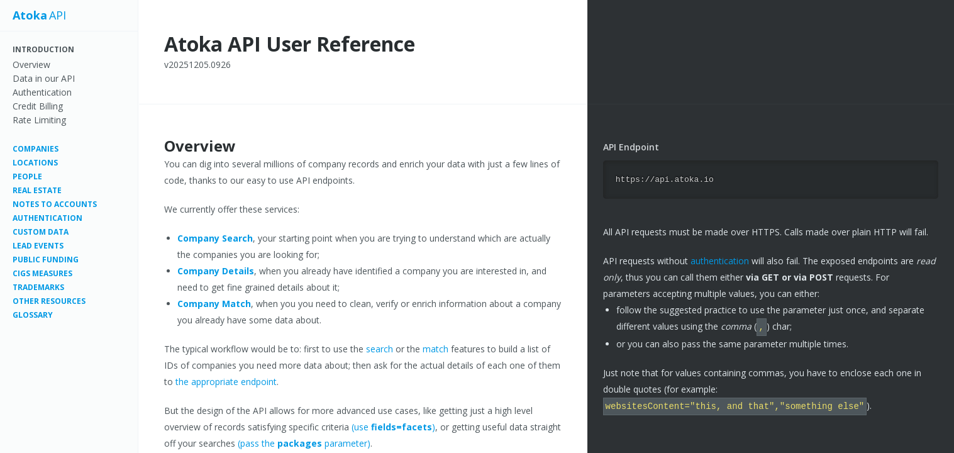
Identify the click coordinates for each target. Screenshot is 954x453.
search (379, 349)
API (57, 16)
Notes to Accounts (55, 204)
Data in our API (44, 78)
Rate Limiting (39, 120)
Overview (31, 64)
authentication (720, 260)
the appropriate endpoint (226, 382)
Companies (35, 148)
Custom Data (41, 231)
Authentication (42, 92)
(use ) (393, 427)
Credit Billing (38, 106)
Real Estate (37, 190)
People (27, 176)
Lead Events (38, 245)
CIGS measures (42, 273)
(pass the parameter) (304, 443)
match (435, 349)
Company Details (215, 271)
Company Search (215, 238)
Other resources (49, 301)
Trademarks (38, 287)
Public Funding (46, 259)
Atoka (30, 16)
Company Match (214, 304)
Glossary (33, 315)
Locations (35, 162)
